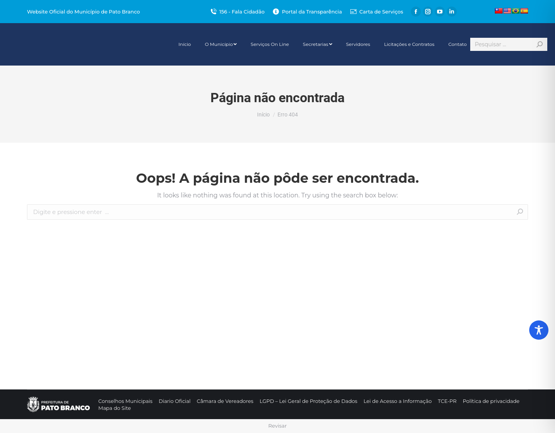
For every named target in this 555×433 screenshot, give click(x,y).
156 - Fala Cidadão (237, 11)
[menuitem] (184, 44)
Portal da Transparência (307, 11)
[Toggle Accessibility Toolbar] (538, 330)
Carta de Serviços (376, 11)
